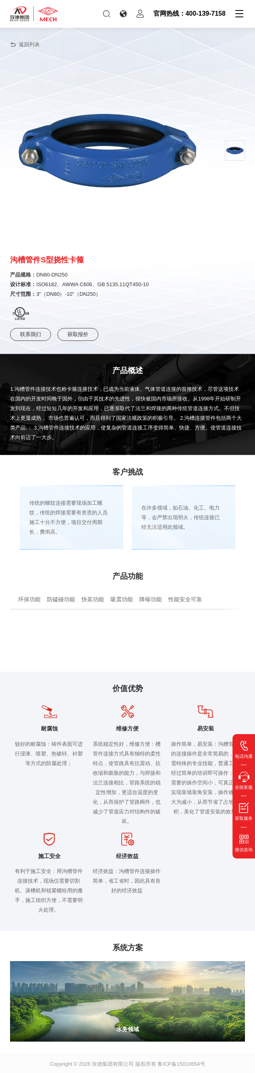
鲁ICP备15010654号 (181, 1064)
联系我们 (30, 334)
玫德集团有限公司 (113, 1064)
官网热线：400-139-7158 (189, 13)
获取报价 (77, 334)
